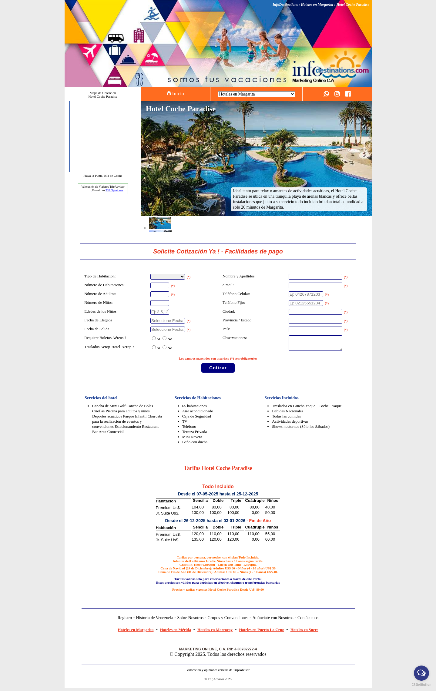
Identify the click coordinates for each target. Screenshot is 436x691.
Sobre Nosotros (190, 620)
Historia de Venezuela (154, 620)
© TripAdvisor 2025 (218, 681)
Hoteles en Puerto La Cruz (261, 632)
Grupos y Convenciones (228, 620)
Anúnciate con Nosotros (272, 620)
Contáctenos (307, 620)
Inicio (175, 93)
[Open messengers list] (421, 673)
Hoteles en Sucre (304, 632)
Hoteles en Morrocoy (215, 632)
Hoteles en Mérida (175, 632)
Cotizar (218, 370)
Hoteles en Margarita (135, 632)
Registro (125, 620)
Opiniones (114, 190)
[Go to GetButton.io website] (421, 685)
